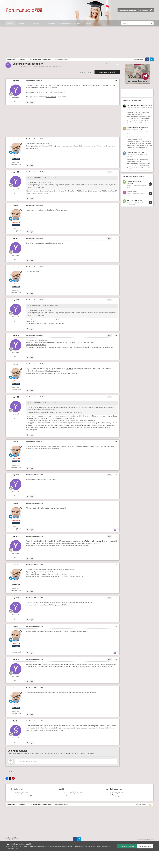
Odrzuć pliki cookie (145, 846)
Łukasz (15, 139)
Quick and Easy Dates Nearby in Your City (140, 105)
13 (15, 742)
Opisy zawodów (114, 794)
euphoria (133, 107)
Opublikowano (34, 80)
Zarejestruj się (144, 10)
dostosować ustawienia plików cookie (76, 846)
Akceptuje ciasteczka (126, 846)
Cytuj (32, 102)
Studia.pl (21, 23)
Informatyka (64, 664)
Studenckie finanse (67, 796)
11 (15, 102)
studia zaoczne (51, 97)
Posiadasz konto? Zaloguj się (128, 10)
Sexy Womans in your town (135, 152)
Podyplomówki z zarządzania (49, 342)
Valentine (133, 132)
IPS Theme (8, 838)
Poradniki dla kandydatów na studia (72, 792)
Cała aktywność (66, 23)
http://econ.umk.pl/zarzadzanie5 (36, 345)
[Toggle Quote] (29, 178)
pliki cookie (29, 846)
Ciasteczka (15, 840)
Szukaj (78, 23)
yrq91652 (19, 66)
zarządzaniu (97, 347)
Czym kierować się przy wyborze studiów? (48, 66)
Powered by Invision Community (145, 840)
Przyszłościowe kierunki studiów (23, 796)
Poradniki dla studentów (69, 794)
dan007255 (134, 154)
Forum (11, 23)
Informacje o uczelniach (21, 792)
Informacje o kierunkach (21, 794)
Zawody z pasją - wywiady (117, 796)
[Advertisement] (79, 41)
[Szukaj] (130, 23)
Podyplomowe (51, 23)
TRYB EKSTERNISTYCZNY (135, 200)
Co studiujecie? (131, 192)
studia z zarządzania (53, 371)
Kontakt (7, 840)
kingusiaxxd (130, 202)
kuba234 (129, 185)
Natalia (129, 193)
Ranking (88, 23)
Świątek (15, 721)
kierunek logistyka (52, 541)
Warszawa (34, 87)
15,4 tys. (15, 162)
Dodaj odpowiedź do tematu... (27, 761)
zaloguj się (67, 753)
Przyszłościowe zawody (116, 792)
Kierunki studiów (35, 23)
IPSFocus (15, 838)
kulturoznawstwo (72, 666)
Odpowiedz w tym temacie (107, 72)
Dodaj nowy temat (85, 72)
